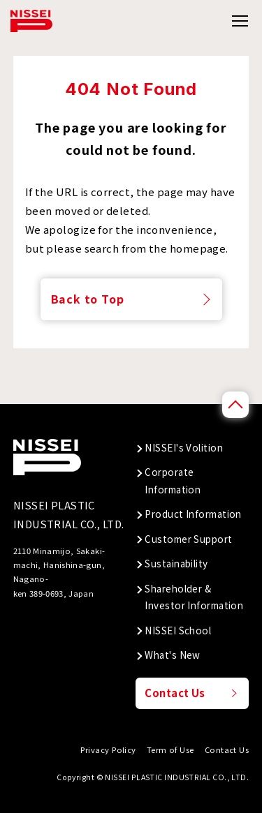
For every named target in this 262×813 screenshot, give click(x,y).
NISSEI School (178, 630)
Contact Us (175, 692)
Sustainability (176, 563)
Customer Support (188, 539)
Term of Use (170, 749)
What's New (173, 655)
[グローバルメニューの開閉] (239, 21)
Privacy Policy (108, 749)
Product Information (193, 514)
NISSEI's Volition (184, 447)
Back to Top (87, 298)
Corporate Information (173, 480)
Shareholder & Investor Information (194, 596)
